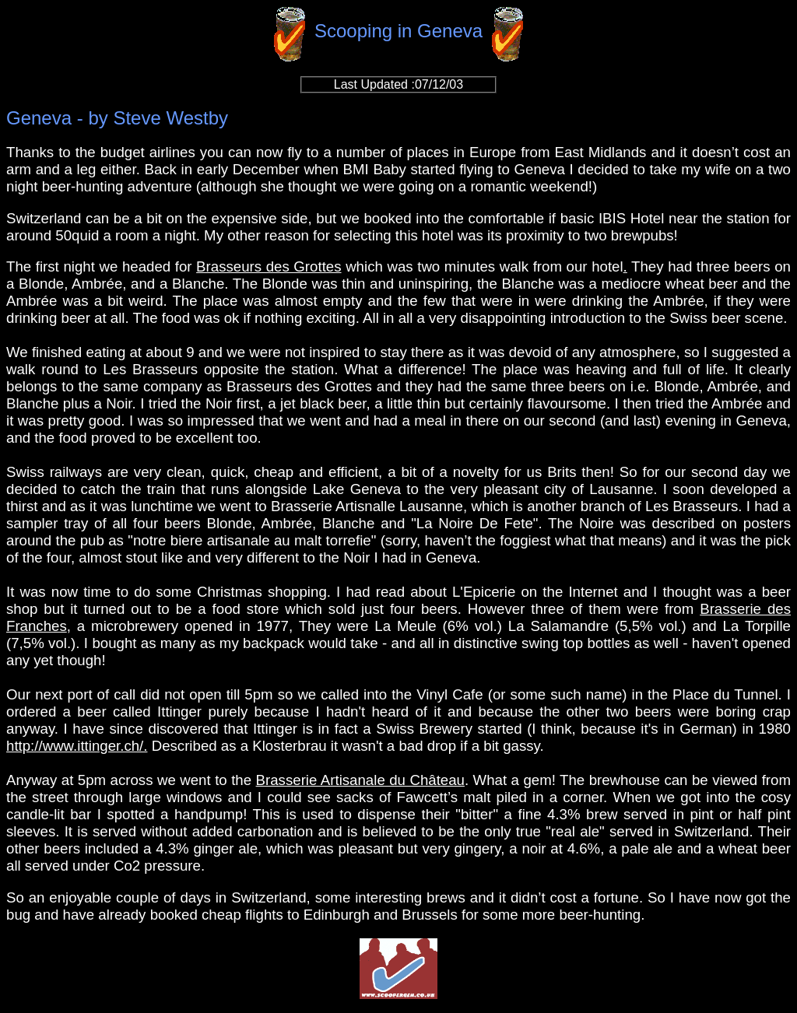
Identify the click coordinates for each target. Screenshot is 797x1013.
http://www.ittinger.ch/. (76, 746)
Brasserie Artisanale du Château (360, 780)
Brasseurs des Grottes (268, 266)
